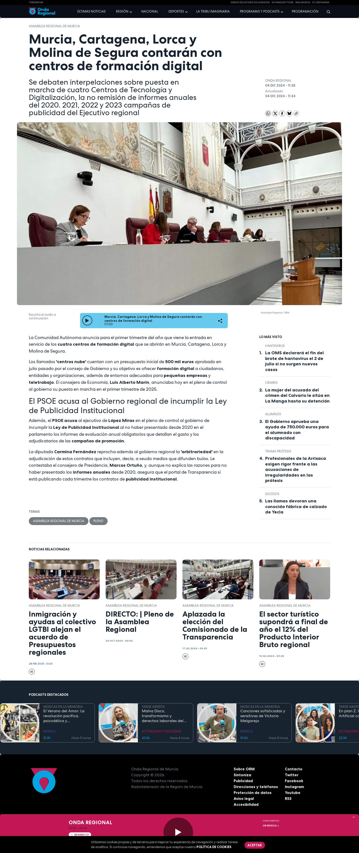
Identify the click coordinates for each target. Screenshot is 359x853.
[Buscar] (327, 12)
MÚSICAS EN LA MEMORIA (63, 707)
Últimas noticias (91, 11)
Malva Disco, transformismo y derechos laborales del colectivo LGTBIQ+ (162, 716)
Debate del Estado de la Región (250, 2)
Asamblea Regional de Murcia (54, 26)
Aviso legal (244, 798)
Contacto (293, 769)
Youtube (292, 792)
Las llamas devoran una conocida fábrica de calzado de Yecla (296, 506)
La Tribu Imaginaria (213, 11)
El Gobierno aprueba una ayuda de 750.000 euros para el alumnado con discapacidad (297, 430)
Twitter (292, 775)
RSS (288, 798)
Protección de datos (253, 792)
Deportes (176, 11)
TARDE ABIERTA (153, 707)
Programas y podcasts (259, 11)
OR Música (271, 825)
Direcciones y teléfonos (256, 786)
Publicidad (243, 780)
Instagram (294, 786)
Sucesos (272, 494)
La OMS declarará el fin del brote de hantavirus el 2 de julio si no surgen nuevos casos (294, 361)
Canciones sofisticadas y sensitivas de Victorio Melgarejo (262, 716)
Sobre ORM (244, 769)
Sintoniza (242, 775)
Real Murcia (302, 2)
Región (122, 11)
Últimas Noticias (283, 2)
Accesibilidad (246, 804)
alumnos (273, 414)
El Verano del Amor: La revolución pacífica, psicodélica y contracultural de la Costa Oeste (63, 716)
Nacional (149, 11)
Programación (305, 11)
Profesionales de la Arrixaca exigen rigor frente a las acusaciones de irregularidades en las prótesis (295, 469)
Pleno (99, 521)
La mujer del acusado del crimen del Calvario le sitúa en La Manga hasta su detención (297, 395)
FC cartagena (320, 2)
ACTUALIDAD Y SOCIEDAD (161, 731)
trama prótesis (278, 451)
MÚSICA (49, 731)
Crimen (271, 383)
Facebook (294, 780)
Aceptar (255, 845)
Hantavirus (275, 346)
